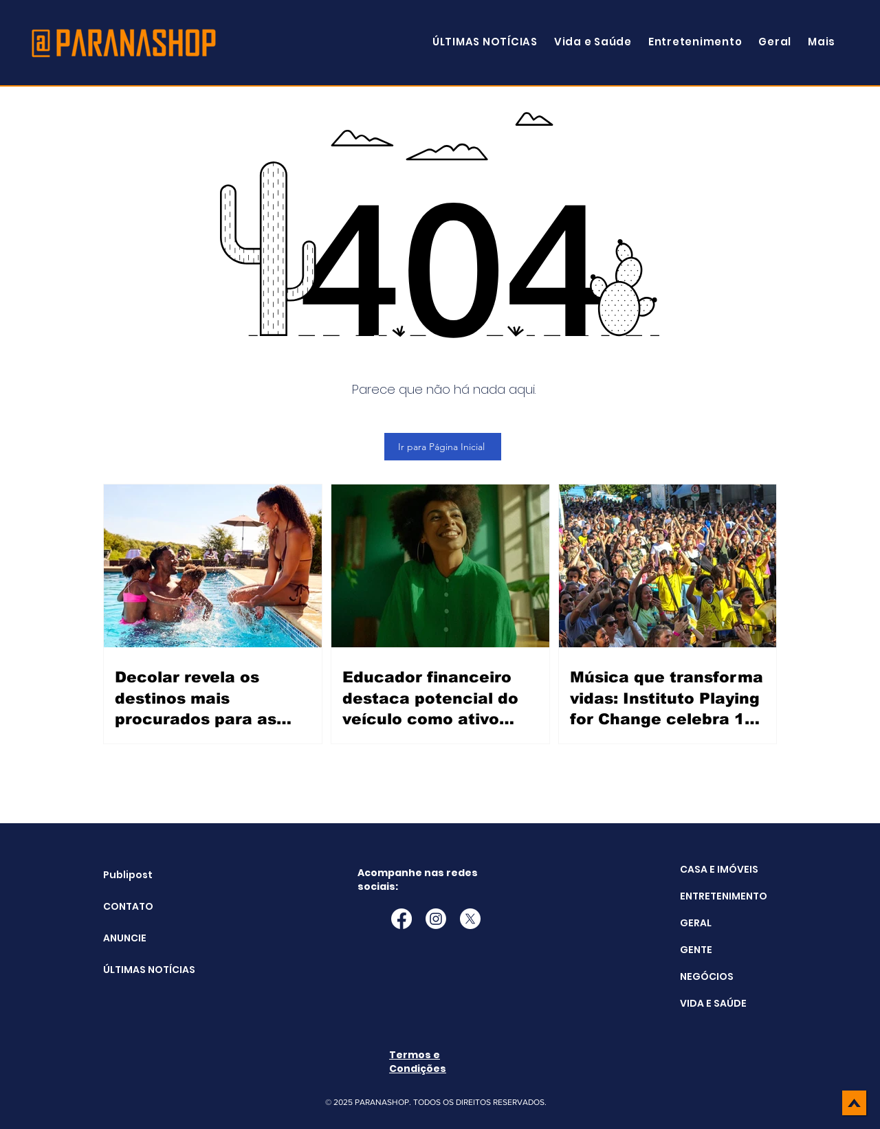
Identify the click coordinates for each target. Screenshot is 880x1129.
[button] (822, 41)
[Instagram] (436, 918)
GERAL (696, 923)
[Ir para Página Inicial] (442, 446)
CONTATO (128, 906)
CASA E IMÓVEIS (719, 869)
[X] (470, 918)
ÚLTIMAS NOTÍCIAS (138, 969)
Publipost (128, 875)
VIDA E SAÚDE (713, 1003)
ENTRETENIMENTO (723, 896)
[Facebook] (401, 918)
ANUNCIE (124, 938)
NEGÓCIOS (707, 976)
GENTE (696, 950)
